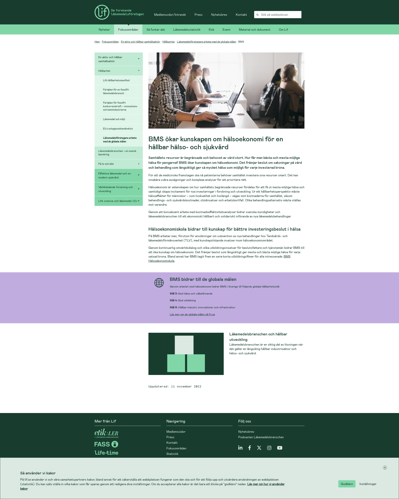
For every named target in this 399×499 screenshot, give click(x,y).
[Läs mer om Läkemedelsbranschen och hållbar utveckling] (226, 354)
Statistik (172, 453)
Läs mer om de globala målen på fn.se (192, 314)
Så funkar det (156, 29)
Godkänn (347, 484)
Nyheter (104, 29)
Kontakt (241, 14)
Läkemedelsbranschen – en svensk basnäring (117, 152)
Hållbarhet (168, 41)
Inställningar (367, 484)
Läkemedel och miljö (114, 119)
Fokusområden (128, 29)
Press (199, 14)
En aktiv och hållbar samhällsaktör (140, 41)
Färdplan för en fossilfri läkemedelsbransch (116, 91)
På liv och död (105, 163)
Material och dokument (254, 29)
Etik (211, 29)
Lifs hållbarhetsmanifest (116, 80)
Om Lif (283, 29)
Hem (97, 41)
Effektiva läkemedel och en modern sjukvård (114, 175)
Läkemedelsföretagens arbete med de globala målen (206, 41)
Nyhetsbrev (219, 14)
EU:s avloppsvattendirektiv (118, 128)
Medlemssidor (176, 431)
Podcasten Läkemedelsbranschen (261, 437)
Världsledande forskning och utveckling (115, 189)
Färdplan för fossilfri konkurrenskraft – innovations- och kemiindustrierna (120, 106)
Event (227, 29)
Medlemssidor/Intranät (170, 14)
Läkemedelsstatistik (186, 29)
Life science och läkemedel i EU (117, 200)
